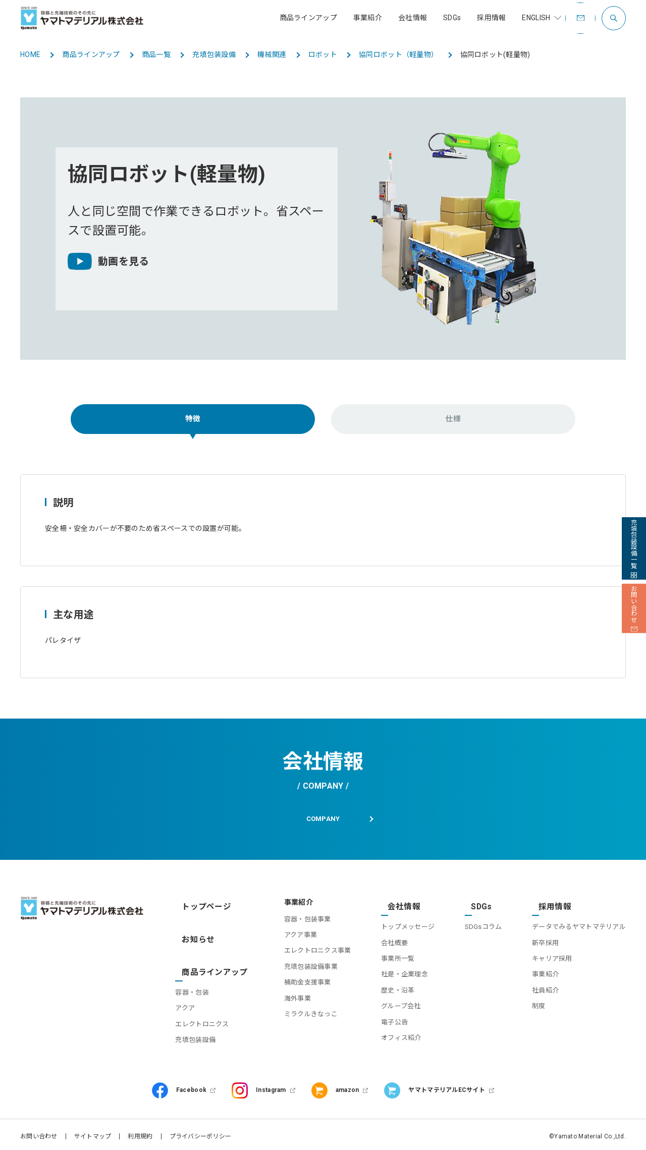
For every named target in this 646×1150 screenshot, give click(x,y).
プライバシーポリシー (201, 1132)
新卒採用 (545, 940)
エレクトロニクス (206, 1006)
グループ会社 (392, 1004)
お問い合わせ (39, 1132)
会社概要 (385, 940)
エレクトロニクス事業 (305, 956)
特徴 (193, 420)
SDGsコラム (479, 924)
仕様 (453, 420)
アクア (189, 990)
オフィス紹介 (392, 1035)
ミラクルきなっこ (298, 1019)
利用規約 (140, 1132)
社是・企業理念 (395, 972)
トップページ (201, 908)
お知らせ (194, 933)
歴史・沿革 (389, 988)
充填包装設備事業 (298, 972)
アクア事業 (288, 940)
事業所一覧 (389, 956)
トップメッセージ (399, 924)
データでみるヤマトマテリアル (579, 924)
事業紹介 (545, 972)
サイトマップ (93, 1132)
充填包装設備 (200, 1021)
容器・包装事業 (295, 924)
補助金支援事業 (295, 988)
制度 (539, 1004)
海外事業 (285, 1004)
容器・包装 (196, 974)
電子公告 (385, 1019)
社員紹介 (545, 988)
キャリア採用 (552, 956)
